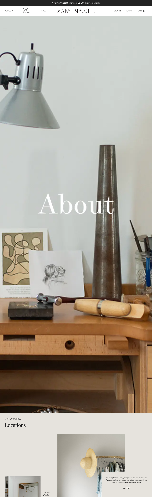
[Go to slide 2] (71, 408)
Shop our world (26, 10)
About (44, 11)
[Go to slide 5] (78, 408)
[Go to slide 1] (69, 408)
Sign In (117, 11)
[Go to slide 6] (80, 408)
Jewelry (9, 11)
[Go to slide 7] (82, 408)
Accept (126, 488)
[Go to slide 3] (73, 408)
